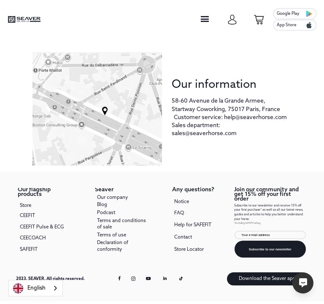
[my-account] (232, 19)
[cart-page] (259, 19)
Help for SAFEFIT (192, 225)
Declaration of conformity (112, 246)
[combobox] (35, 288)
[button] (205, 19)
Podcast (106, 213)
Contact (183, 237)
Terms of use (111, 235)
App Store (287, 24)
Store (25, 206)
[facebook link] (120, 278)
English (29, 288)
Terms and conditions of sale (121, 224)
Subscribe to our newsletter (270, 249)
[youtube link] (149, 281)
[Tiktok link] (181, 278)
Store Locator (189, 249)
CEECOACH (33, 238)
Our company (112, 198)
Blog (102, 205)
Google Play (288, 13)
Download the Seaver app (267, 279)
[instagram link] (133, 279)
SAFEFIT (29, 249)
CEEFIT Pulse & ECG (42, 227)
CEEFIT (27, 216)
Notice (181, 202)
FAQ (179, 213)
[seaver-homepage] (24, 19)
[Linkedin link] (165, 278)
